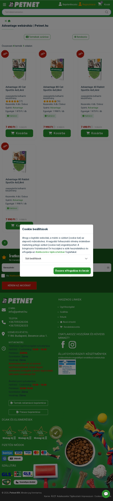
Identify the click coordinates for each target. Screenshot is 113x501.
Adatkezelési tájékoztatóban (50, 252)
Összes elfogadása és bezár (72, 270)
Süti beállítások (33, 258)
